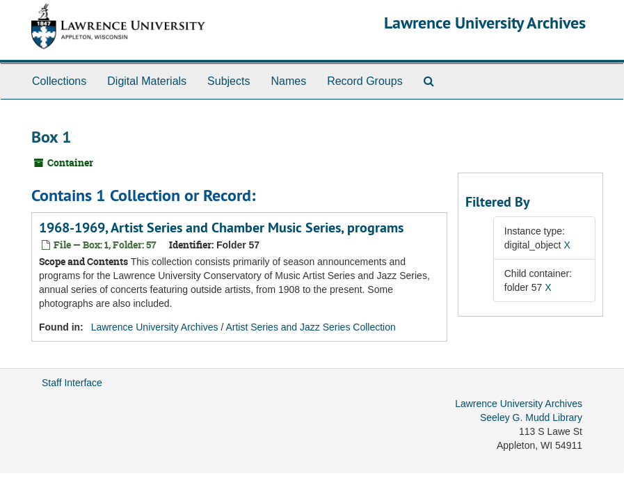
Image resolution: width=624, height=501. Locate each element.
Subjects (228, 81)
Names (288, 81)
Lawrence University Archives (485, 22)
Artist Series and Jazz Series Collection (310, 327)
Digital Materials (146, 81)
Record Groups (365, 81)
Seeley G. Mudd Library (531, 417)
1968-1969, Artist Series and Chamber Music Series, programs (221, 227)
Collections (59, 81)
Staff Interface (72, 382)
